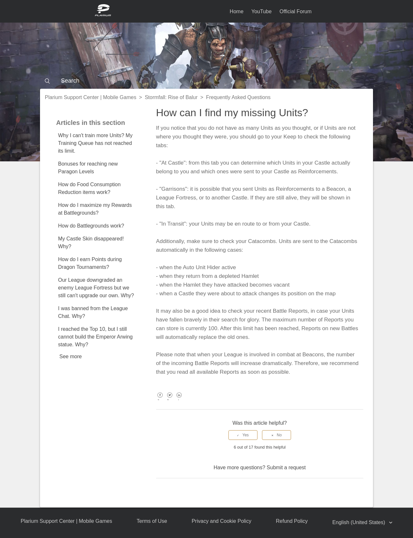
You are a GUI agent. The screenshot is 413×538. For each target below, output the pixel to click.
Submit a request (286, 467)
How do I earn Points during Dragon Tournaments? (90, 263)
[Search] (206, 81)
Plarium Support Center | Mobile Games (90, 97)
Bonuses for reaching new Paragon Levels (88, 167)
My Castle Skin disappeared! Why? (91, 242)
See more (70, 356)
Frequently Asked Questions (238, 97)
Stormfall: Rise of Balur (171, 97)
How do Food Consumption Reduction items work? (89, 188)
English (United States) (359, 522)
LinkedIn (179, 400)
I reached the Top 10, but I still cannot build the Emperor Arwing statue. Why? (95, 336)
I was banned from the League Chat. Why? (93, 312)
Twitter (170, 400)
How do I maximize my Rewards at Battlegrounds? (95, 209)
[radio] (242, 435)
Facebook (160, 400)
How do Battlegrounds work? (91, 225)
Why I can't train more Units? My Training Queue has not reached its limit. (95, 143)
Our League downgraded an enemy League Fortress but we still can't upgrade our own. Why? (96, 287)
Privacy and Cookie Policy (221, 521)
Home (237, 11)
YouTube (261, 11)
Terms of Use (152, 521)
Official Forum (295, 11)
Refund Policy (292, 521)
